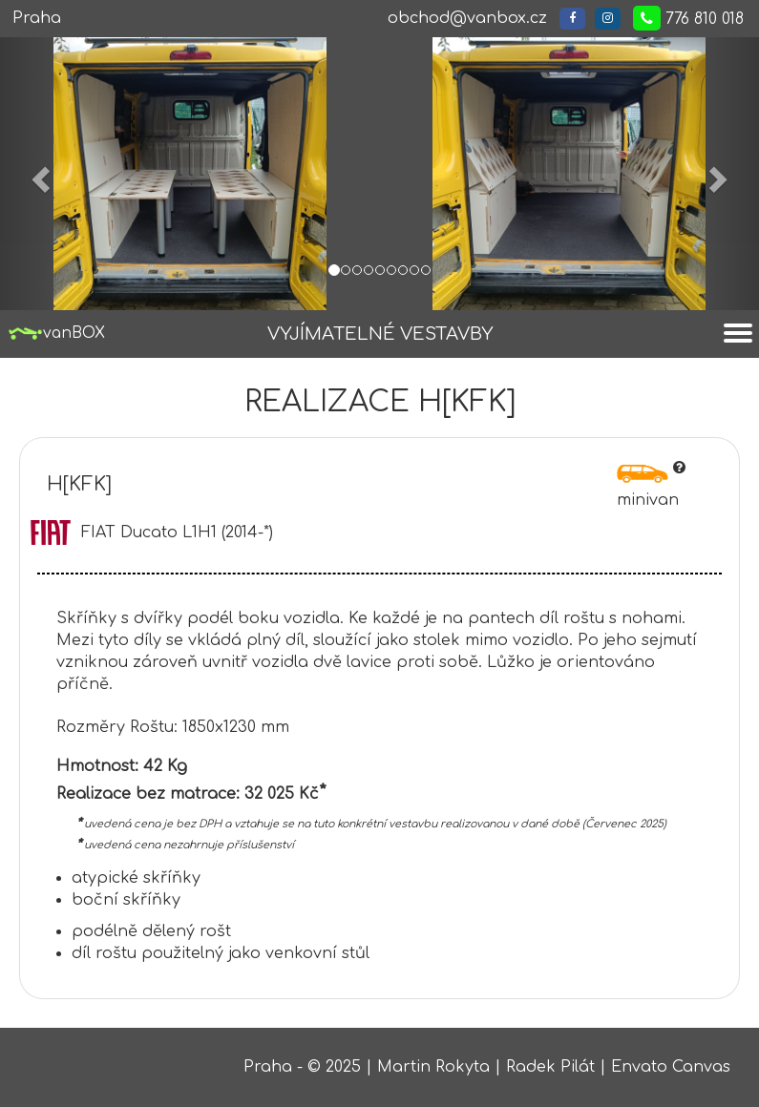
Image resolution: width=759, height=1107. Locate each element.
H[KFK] (79, 484)
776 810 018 (688, 18)
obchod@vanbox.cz (467, 18)
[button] (38, 173)
